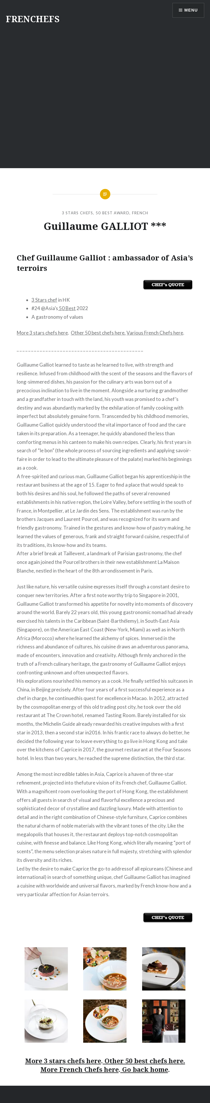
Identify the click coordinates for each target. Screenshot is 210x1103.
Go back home (144, 1069)
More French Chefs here (79, 1069)
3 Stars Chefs (77, 213)
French (140, 213)
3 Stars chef (44, 300)
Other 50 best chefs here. (98, 333)
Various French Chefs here (155, 333)
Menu (191, 10)
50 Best (67, 308)
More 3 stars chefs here (42, 333)
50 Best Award (112, 213)
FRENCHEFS (33, 19)
